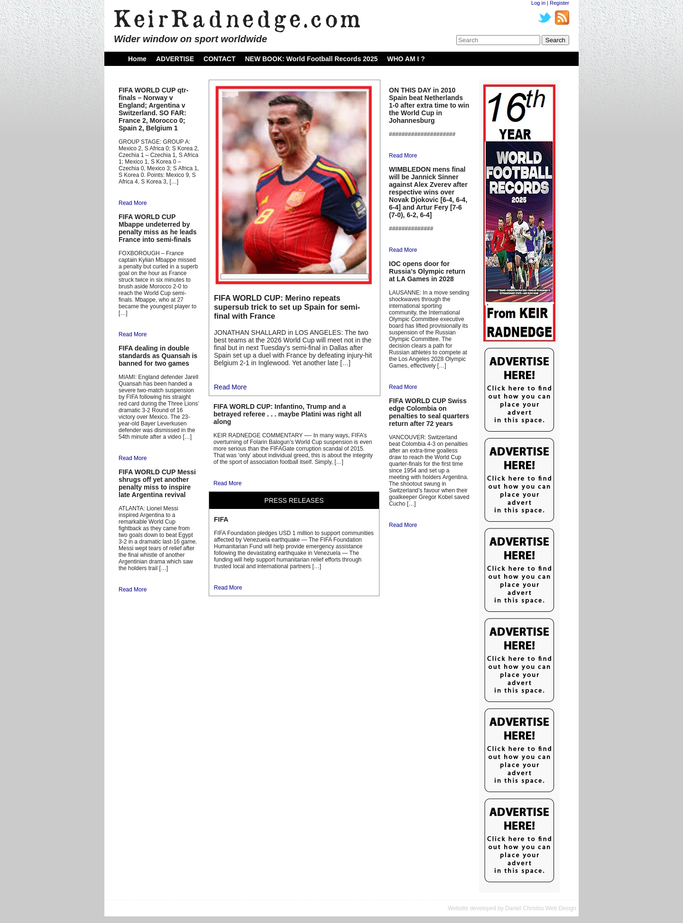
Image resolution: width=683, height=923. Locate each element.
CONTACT (219, 59)
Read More (133, 203)
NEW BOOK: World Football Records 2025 (311, 59)
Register (559, 3)
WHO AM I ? (406, 59)
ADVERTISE (175, 59)
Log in (538, 3)
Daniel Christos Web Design (540, 908)
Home (137, 59)
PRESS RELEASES (293, 500)
